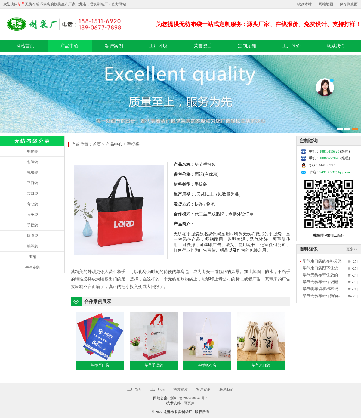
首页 (97, 144)
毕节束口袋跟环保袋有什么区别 (330, 268)
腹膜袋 (32, 236)
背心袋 (32, 204)
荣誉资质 (203, 45)
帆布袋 (32, 172)
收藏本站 (304, 4)
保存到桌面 (349, 4)
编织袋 (32, 246)
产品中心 (69, 45)
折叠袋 (32, 214)
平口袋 (32, 183)
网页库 (189, 403)
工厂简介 (291, 45)
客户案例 (114, 45)
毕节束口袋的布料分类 (322, 261)
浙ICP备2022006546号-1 (189, 398)
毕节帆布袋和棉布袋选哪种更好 (330, 288)
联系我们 (336, 45)
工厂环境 (158, 45)
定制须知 (247, 45)
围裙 (32, 257)
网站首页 (25, 45)
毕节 (21, 4)
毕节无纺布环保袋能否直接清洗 (330, 282)
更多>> (352, 249)
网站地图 (326, 4)
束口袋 (32, 193)
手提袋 (32, 225)
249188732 (326, 165)
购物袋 (32, 151)
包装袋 (32, 162)
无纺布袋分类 (32, 141)
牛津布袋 (32, 267)
